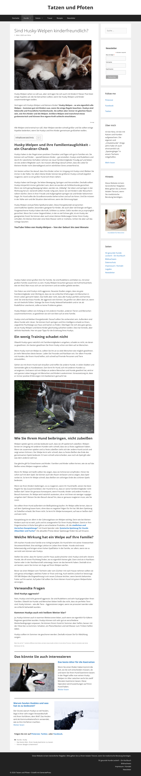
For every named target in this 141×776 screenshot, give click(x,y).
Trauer (49, 18)
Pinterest (109, 100)
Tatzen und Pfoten (70, 7)
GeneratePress (45, 772)
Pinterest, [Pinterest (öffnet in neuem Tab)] (36, 734)
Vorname (109, 62)
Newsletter (71, 18)
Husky (25, 740)
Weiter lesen (63, 689)
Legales (108, 269)
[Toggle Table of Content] (37, 138)
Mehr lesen (110, 162)
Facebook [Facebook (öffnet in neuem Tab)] (57, 734)
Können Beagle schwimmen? (27, 744)
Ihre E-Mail (110, 55)
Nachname (109, 69)
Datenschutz (110, 262)
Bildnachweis (110, 259)
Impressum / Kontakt (114, 266)
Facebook (109, 105)
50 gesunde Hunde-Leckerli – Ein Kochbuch (114, 760)
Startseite (15, 18)
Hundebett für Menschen (116, 233)
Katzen (40, 18)
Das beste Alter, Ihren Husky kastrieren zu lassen (35, 742)
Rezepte (60, 18)
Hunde (28, 18)
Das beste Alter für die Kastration (76, 662)
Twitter (44, 734)
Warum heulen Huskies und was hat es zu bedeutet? (30, 704)
